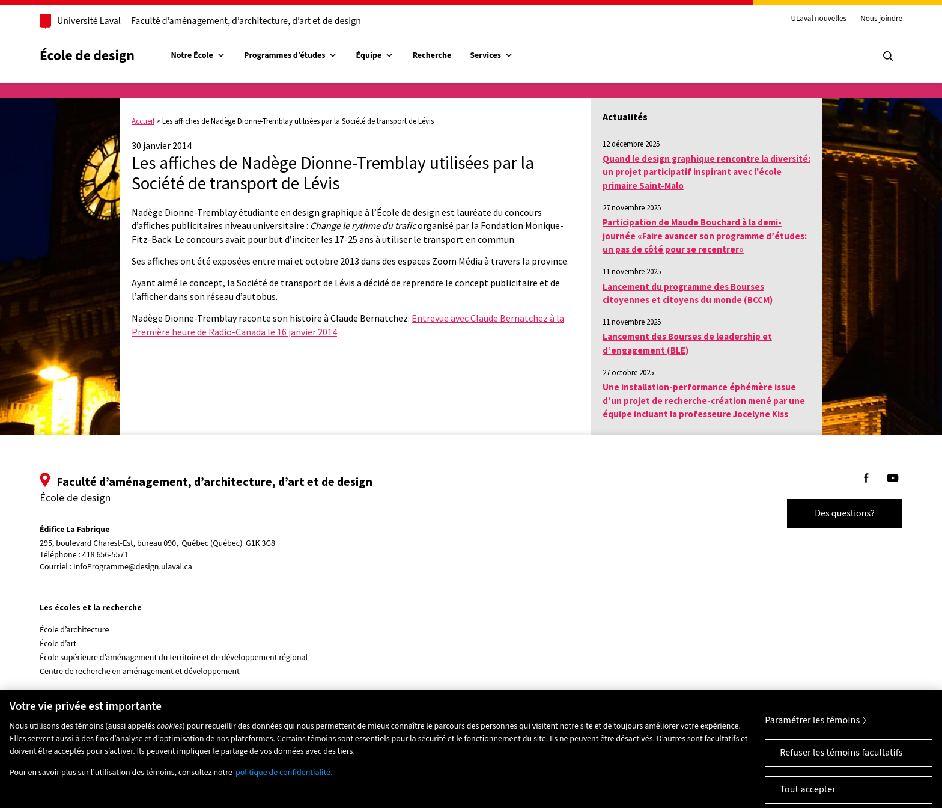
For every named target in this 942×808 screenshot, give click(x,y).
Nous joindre (881, 19)
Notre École (198, 55)
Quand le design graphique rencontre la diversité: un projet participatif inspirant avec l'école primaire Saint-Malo (706, 172)
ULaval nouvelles (819, 19)
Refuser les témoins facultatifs (841, 763)
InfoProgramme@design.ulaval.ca (132, 567)
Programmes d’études (290, 55)
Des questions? (845, 513)
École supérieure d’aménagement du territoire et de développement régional (174, 658)
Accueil (143, 121)
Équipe (375, 55)
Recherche (431, 55)
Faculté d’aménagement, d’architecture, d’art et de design (246, 21)
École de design (87, 56)
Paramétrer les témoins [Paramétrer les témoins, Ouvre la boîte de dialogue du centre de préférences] (812, 731)
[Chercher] (888, 55)
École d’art (58, 644)
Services (491, 55)
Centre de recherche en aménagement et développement (140, 672)
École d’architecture (74, 630)
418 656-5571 (105, 555)
